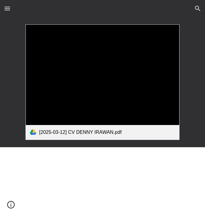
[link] (102, 82)
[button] (7, 8)
